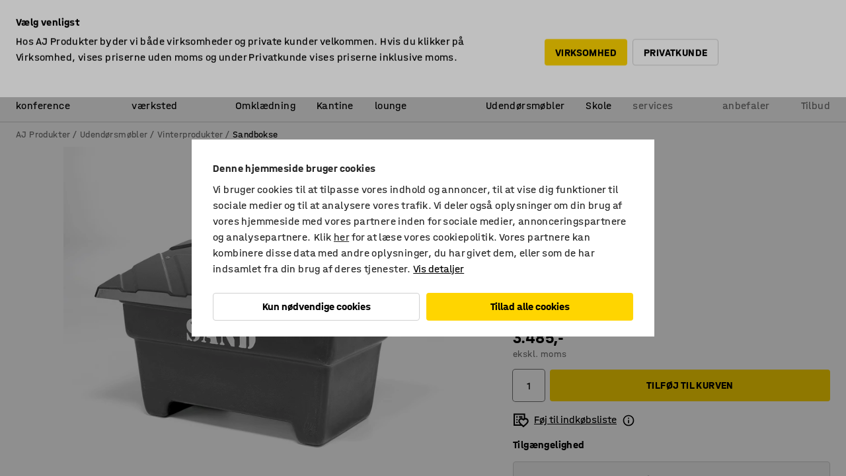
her (341, 237)
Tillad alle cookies (530, 306)
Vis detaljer (438, 268)
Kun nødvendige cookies (316, 306)
